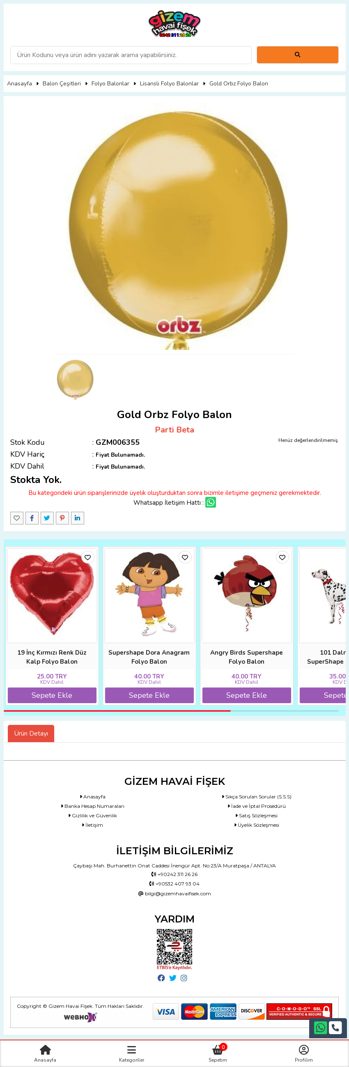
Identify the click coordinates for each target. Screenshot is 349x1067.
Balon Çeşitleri (62, 83)
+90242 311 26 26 (174, 874)
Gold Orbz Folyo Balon (238, 83)
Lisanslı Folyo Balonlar (169, 83)
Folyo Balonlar (110, 83)
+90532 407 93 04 (174, 884)
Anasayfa (19, 83)
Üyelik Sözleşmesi (256, 825)
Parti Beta (174, 429)
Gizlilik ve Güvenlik (92, 815)
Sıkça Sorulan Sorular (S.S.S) (257, 796)
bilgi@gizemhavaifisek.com (174, 893)
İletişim (92, 825)
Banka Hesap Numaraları (92, 806)
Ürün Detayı (31, 733)
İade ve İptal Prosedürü (256, 806)
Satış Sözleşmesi (256, 815)
